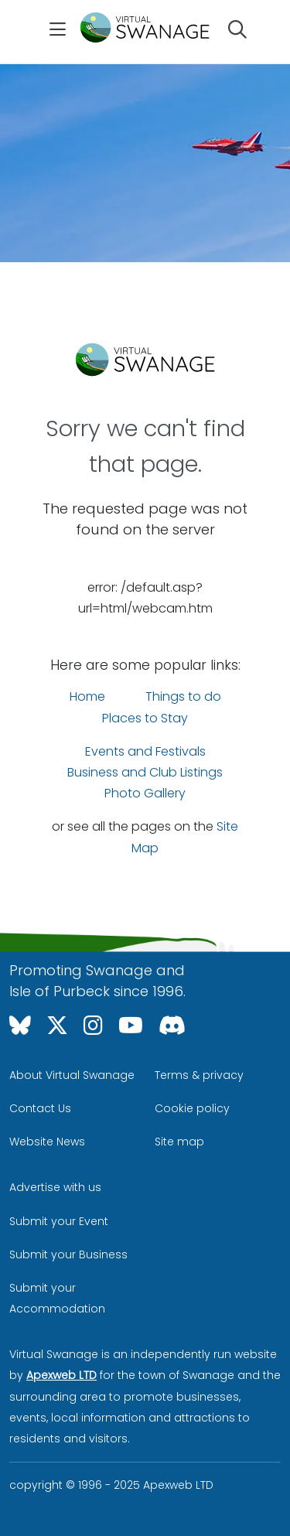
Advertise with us (55, 1187)
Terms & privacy (199, 1075)
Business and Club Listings (145, 772)
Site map (179, 1141)
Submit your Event (58, 1221)
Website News (47, 1141)
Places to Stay (145, 718)
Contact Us (40, 1108)
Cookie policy (192, 1108)
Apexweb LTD (61, 1375)
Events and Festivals (145, 751)
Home (87, 696)
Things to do (183, 696)
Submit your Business (68, 1254)
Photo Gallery (145, 793)
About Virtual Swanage (72, 1075)
